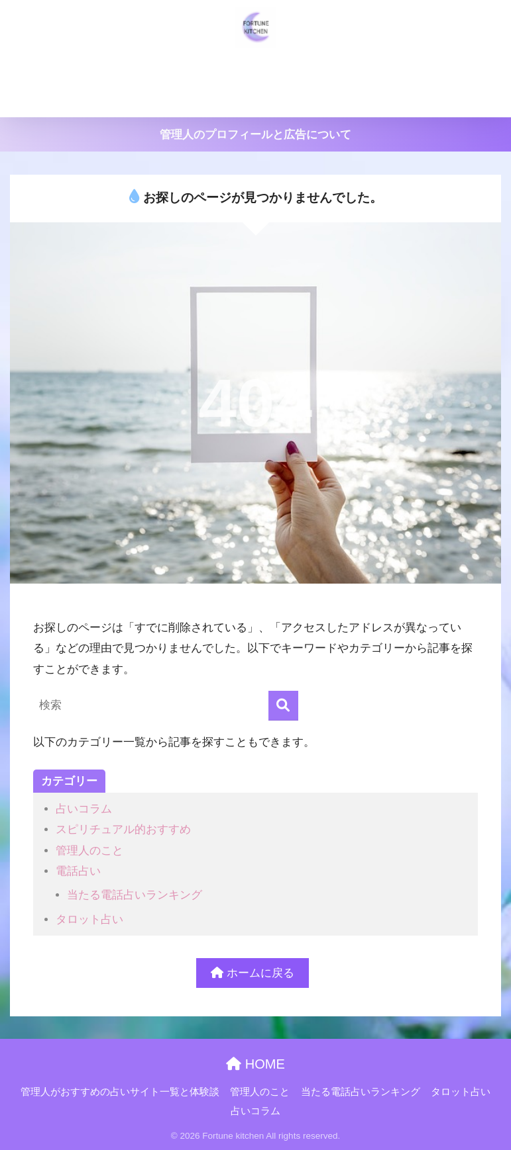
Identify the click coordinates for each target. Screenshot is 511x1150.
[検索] (283, 706)
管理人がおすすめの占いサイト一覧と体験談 (146, 67)
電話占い (78, 871)
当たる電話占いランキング (405, 67)
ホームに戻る (252, 973)
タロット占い (221, 99)
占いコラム (295, 99)
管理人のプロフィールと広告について (255, 134)
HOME (255, 1064)
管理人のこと (295, 67)
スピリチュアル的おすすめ (123, 829)
